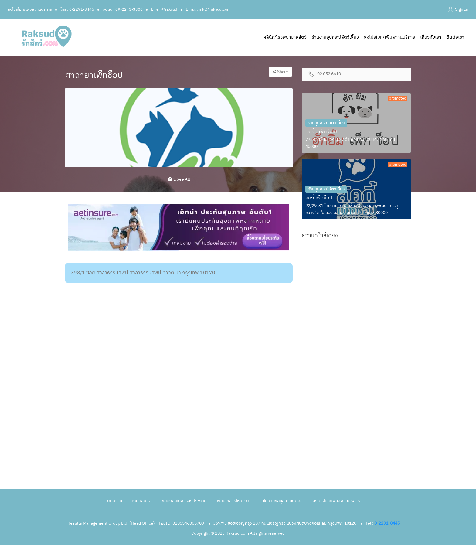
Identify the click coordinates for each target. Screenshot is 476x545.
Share (280, 71)
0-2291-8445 (387, 523)
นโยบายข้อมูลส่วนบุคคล (282, 500)
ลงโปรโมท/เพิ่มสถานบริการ (30, 9)
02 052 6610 (329, 74)
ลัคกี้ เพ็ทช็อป (318, 198)
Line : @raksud (164, 9)
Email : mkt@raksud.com (208, 9)
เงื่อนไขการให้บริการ (234, 500)
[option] (179, 127)
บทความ (114, 500)
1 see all (179, 179)
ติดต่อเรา (455, 37)
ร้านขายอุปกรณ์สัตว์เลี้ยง (335, 37)
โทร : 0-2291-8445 (77, 9)
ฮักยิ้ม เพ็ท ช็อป (321, 132)
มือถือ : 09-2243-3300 (123, 9)
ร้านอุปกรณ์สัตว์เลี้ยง (326, 122)
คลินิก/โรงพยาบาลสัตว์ (285, 37)
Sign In (461, 9)
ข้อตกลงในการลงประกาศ (184, 500)
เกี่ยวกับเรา (430, 37)
